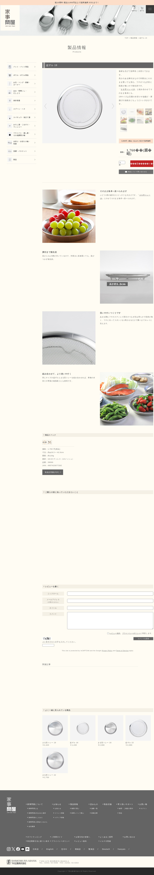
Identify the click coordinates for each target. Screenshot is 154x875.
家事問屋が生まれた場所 (37, 813)
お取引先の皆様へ (83, 837)
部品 (120, 813)
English (50, 849)
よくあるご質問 (106, 837)
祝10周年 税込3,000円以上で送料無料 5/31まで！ (77, 2)
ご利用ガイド (57, 837)
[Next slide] (113, 106)
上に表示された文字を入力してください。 (59, 642)
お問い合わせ (129, 837)
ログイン (144, 808)
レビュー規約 (115, 633)
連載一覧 (94, 808)
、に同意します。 (131, 633)
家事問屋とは (33, 808)
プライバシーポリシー (131, 633)
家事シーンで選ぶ (78, 813)
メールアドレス (53, 601)
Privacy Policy (107, 650)
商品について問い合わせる (137, 171)
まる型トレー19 (128, 89)
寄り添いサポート (125, 804)
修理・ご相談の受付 (126, 808)
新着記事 (94, 813)
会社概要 (32, 826)
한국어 (64, 849)
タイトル (53, 608)
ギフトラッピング (34, 837)
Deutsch (106, 849)
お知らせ (57, 804)
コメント (53, 614)
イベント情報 (59, 813)
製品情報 (134, 38)
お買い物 (143, 804)
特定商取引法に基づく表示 (38, 841)
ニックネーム (53, 594)
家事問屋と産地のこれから (38, 822)
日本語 (36, 849)
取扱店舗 (108, 804)
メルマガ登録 (105, 841)
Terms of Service (122, 650)
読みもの (94, 804)
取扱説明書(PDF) (52, 472)
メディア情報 (59, 817)
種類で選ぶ (75, 808)
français (121, 849)
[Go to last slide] (45, 106)
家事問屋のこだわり (36, 817)
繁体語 (91, 849)
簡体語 (78, 849)
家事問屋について (35, 804)
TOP (126, 38)
